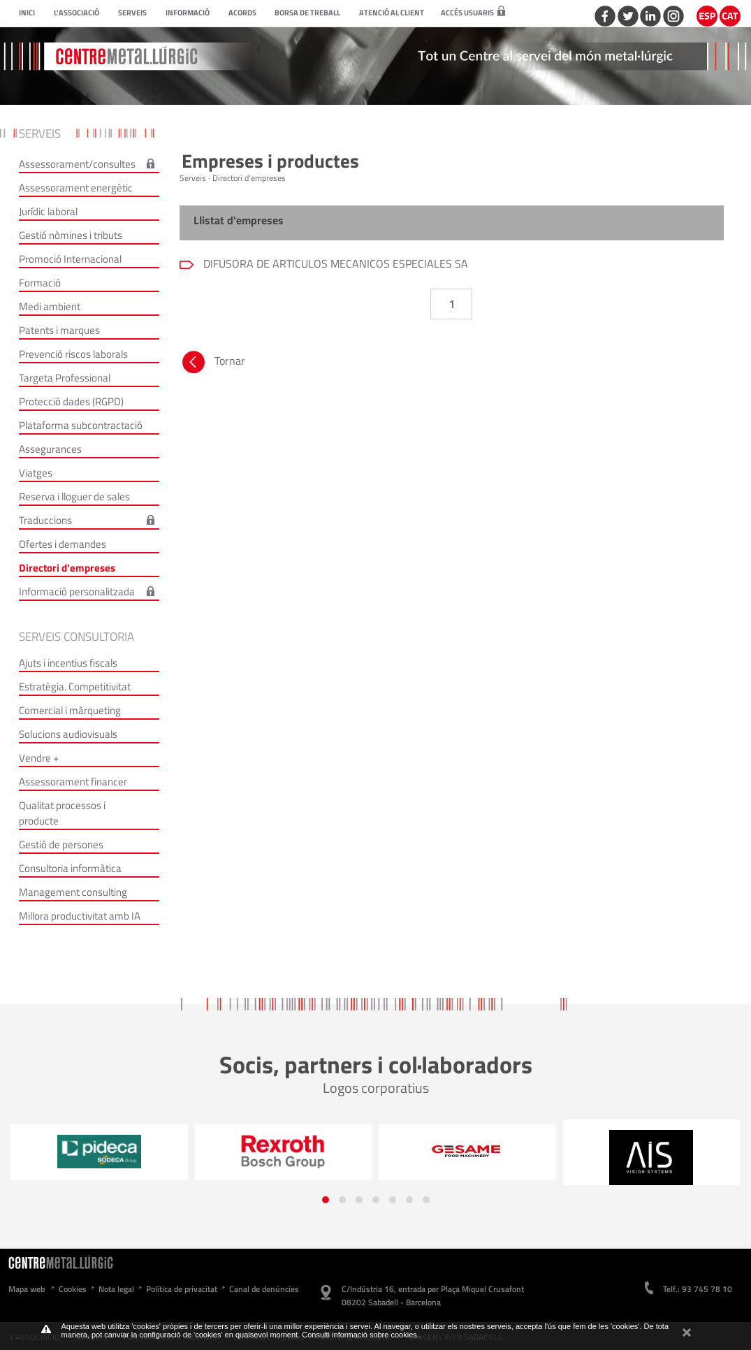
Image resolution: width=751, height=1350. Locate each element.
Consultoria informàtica (70, 868)
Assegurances (50, 449)
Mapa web (26, 1288)
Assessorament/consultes (77, 164)
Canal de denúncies (264, 1288)
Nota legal (116, 1288)
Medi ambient (49, 306)
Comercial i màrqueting (70, 710)
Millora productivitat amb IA (79, 916)
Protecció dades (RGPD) (71, 401)
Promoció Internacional (70, 259)
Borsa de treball (307, 12)
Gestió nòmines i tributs (70, 235)
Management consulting (73, 892)
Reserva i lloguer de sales (74, 496)
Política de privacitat (181, 1288)
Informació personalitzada (77, 591)
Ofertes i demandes (62, 544)
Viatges (35, 473)
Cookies (73, 1288)
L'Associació (76, 12)
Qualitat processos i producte (62, 813)
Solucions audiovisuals (68, 734)
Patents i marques (59, 330)
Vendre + (39, 758)
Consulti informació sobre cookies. (360, 1334)
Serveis (132, 12)
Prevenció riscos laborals (73, 354)
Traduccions (45, 520)
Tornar (212, 364)
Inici (27, 12)
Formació (40, 283)
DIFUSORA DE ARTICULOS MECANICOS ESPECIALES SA (334, 263)
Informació (188, 12)
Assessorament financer (73, 782)
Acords (242, 12)
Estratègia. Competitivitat (75, 686)
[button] (325, 1200)
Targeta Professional (64, 378)
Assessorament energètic (76, 188)
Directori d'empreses (67, 568)
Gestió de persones (61, 844)
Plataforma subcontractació (81, 425)
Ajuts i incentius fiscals (68, 663)
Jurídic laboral (48, 211)
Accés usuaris (473, 12)
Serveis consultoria (76, 636)
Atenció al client (391, 12)
